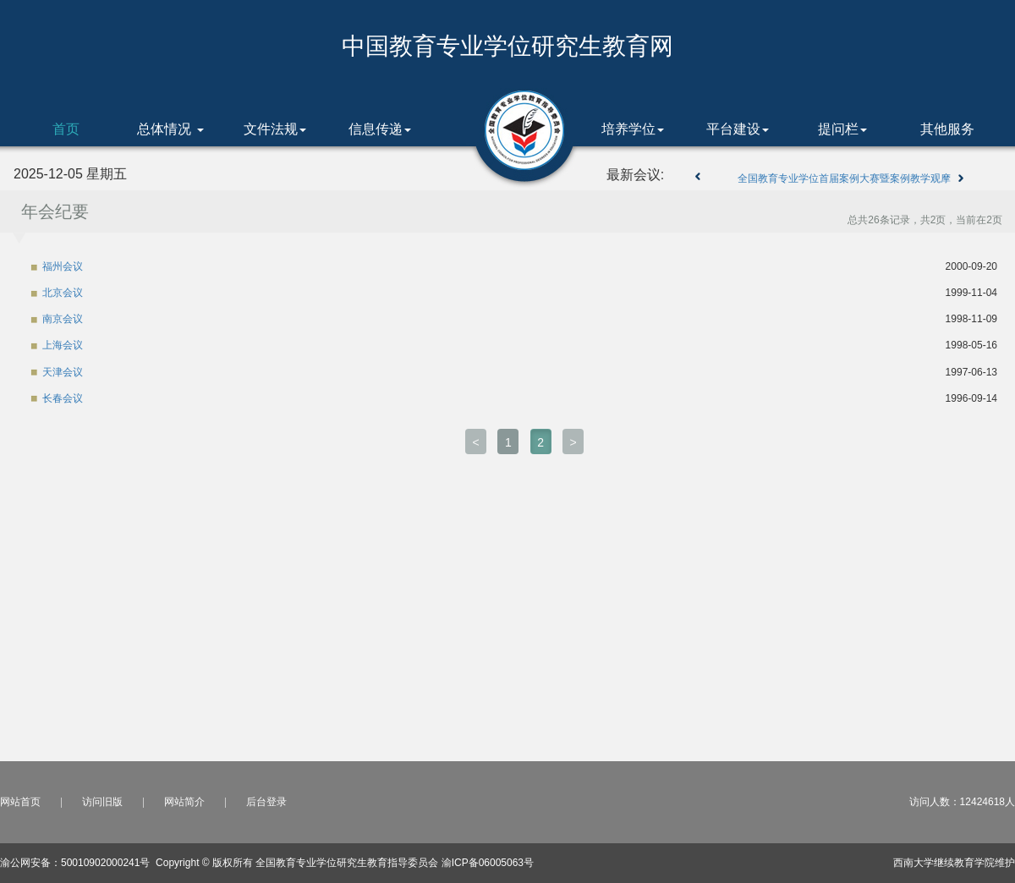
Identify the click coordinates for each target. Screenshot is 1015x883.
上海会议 (62, 345)
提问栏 (842, 129)
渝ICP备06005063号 (488, 863)
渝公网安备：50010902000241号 (75, 863)
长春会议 (62, 398)
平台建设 (737, 129)
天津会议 (62, 372)
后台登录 (266, 802)
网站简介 (184, 802)
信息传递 (379, 129)
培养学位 (632, 129)
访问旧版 (102, 802)
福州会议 (62, 266)
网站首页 (20, 802)
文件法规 (275, 129)
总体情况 (170, 129)
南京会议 (62, 319)
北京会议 (62, 293)
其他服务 (947, 129)
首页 (66, 129)
